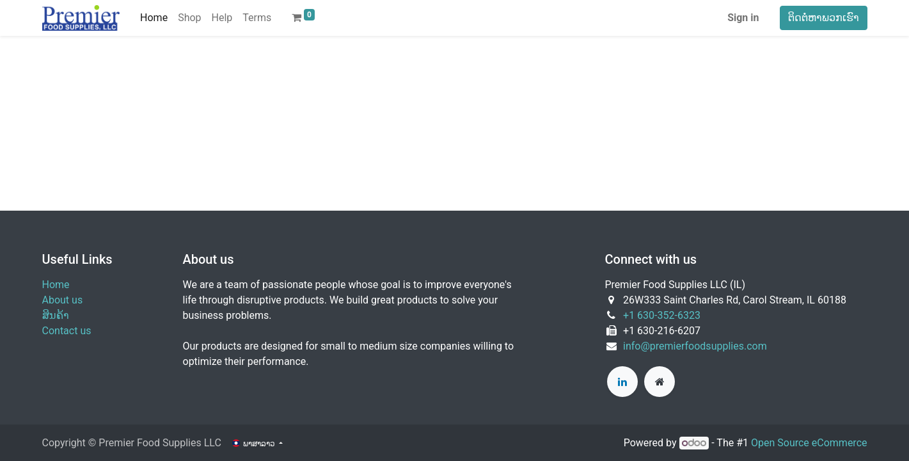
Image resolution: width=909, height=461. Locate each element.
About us (62, 300)
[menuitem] (154, 18)
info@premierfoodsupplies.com (695, 346)
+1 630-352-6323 (661, 315)
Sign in (743, 18)
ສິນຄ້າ (55, 315)
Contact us (66, 331)
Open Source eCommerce (809, 443)
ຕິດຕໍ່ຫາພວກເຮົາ (823, 18)
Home (56, 285)
